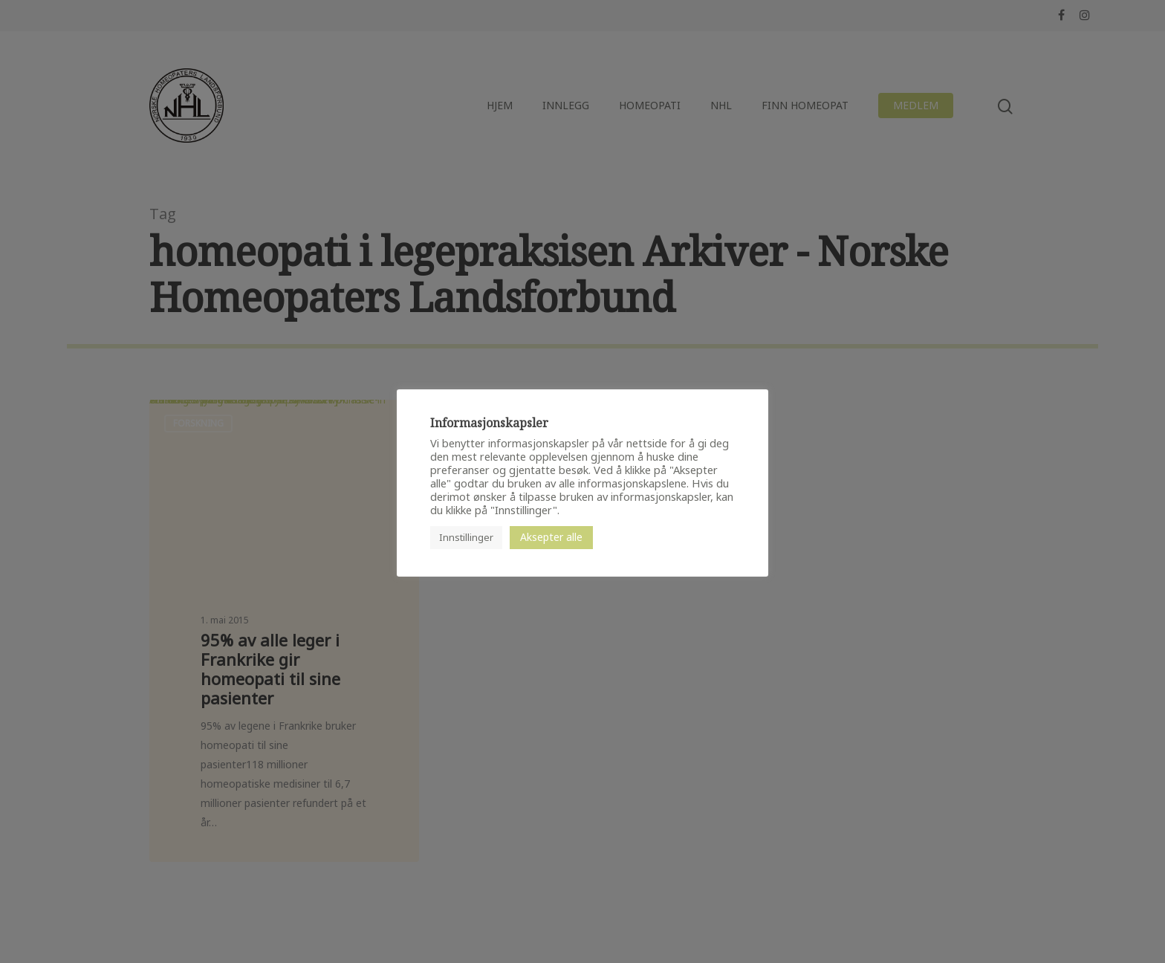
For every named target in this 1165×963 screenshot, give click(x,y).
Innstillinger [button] (466, 537)
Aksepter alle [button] (551, 537)
